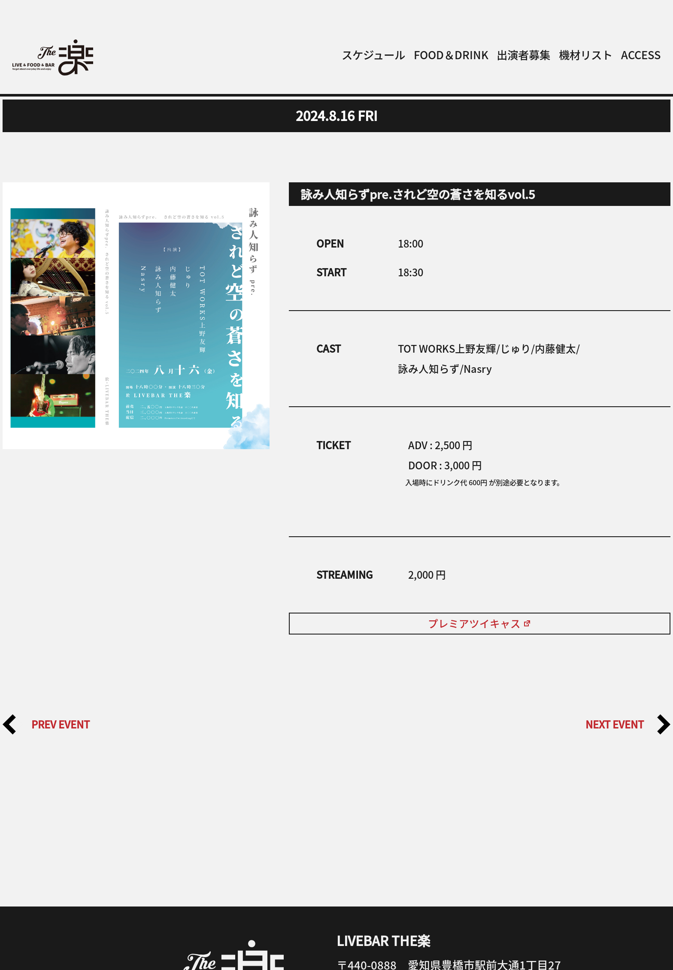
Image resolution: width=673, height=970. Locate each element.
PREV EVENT (46, 724)
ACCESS (641, 54)
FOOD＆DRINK (451, 54)
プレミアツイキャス (479, 623)
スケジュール (373, 54)
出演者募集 (523, 54)
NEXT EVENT (627, 724)
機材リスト (585, 54)
